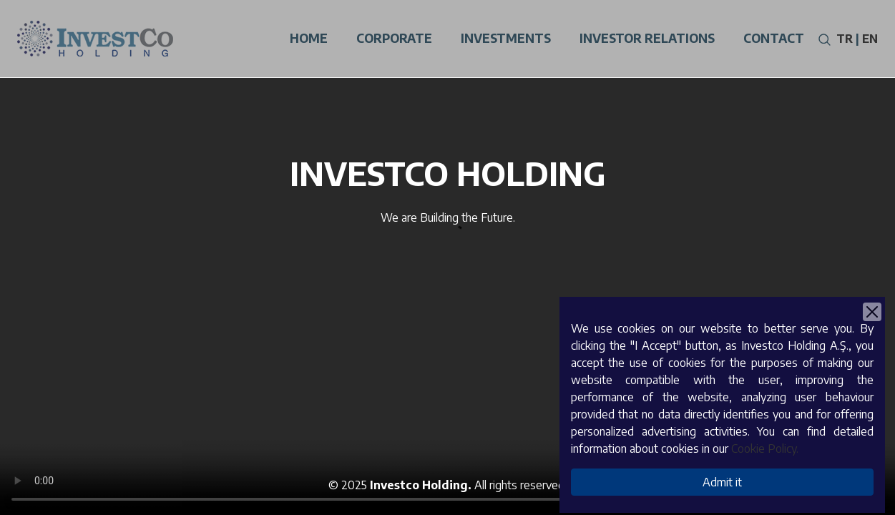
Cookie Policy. (764, 448)
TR (844, 38)
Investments (506, 38)
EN (870, 38)
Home (309, 38)
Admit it (722, 482)
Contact (773, 38)
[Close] (872, 312)
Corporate (394, 38)
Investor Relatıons (647, 38)
